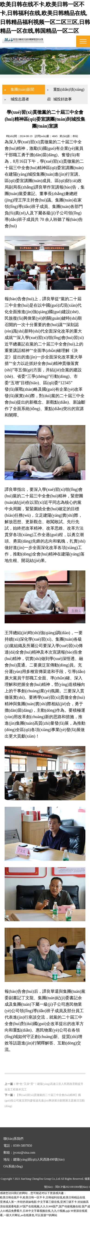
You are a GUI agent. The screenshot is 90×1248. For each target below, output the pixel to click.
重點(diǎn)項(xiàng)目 (60, 88)
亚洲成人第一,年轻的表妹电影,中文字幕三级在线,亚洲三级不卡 (38, 1219)
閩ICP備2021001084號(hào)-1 (72, 1204)
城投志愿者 (24, 96)
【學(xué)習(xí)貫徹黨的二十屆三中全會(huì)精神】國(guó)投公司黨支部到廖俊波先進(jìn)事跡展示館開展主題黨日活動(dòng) (45, 1118)
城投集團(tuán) (33, 182)
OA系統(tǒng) (13, 1184)
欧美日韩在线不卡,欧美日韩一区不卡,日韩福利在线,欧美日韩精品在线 (42, 1215)
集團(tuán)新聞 (27, 87)
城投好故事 (62, 96)
